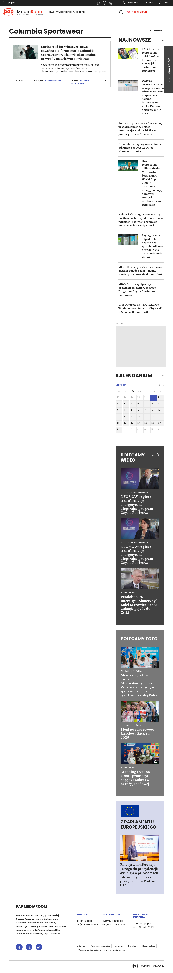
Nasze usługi (139, 12)
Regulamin (119, 946)
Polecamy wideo (133, 457)
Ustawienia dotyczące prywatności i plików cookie (101, 950)
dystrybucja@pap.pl (112, 920)
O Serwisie (82, 946)
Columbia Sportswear (80, 82)
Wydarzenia (64, 12)
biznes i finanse (129, 592)
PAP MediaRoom (31, 906)
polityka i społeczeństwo (134, 492)
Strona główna (156, 30)
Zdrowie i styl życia (131, 671)
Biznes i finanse (53, 80)
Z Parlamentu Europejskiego (138, 824)
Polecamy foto (139, 639)
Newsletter (169, 69)
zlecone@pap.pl (85, 920)
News (50, 12)
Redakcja (82, 914)
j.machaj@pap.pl (142, 923)
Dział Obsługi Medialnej (141, 915)
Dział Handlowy (112, 914)
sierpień (121, 385)
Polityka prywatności (100, 946)
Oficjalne (79, 12)
